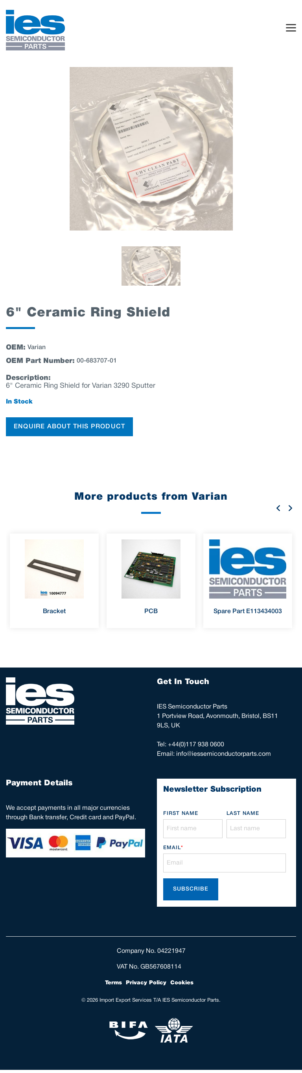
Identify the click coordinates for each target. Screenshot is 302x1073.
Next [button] (290, 508)
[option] (151, 149)
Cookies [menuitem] (181, 982)
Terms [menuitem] (113, 982)
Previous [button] (278, 508)
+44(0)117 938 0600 (196, 745)
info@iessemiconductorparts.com (223, 754)
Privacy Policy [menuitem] (146, 982)
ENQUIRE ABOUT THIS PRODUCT (69, 427)
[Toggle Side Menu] (291, 27)
